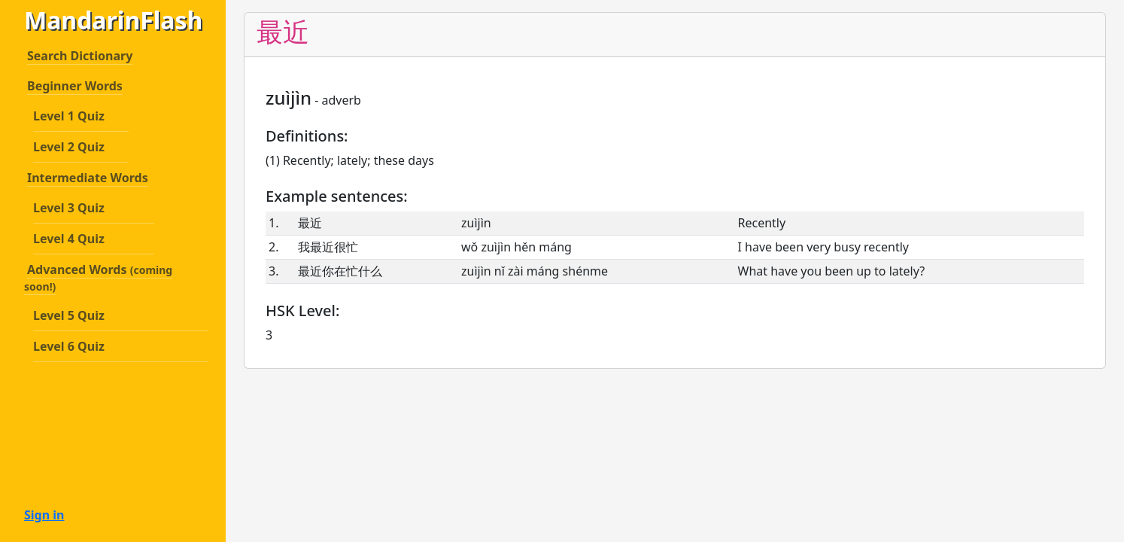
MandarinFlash (107, 20)
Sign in (44, 515)
